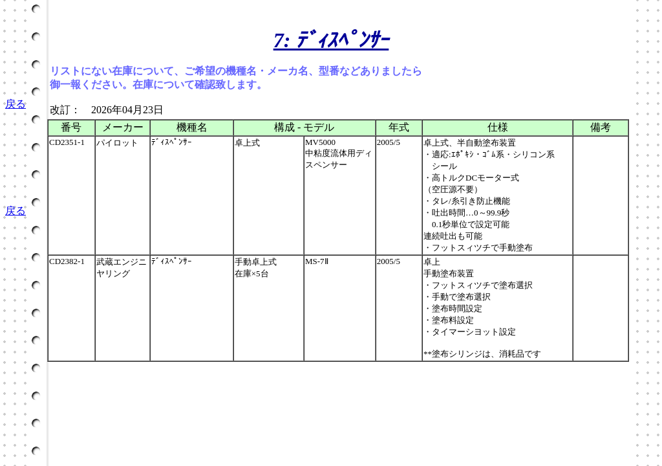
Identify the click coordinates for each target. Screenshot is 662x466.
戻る (15, 103)
